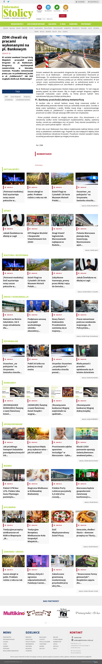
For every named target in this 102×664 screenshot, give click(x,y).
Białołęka (12, 28)
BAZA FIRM (65, 8)
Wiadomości (17, 24)
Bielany (18, 28)
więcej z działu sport (91, 250)
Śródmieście (75, 28)
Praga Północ (48, 28)
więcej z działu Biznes (91, 502)
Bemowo (5, 28)
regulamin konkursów (10, 651)
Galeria (52, 24)
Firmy (44, 19)
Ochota (31, 28)
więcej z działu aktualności (90, 206)
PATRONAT (86, 24)
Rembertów (67, 28)
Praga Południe (58, 28)
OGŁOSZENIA (57, 8)
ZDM (6, 97)
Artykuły (38, 19)
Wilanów (48, 32)
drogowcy (27, 97)
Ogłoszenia (50, 19)
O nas (63, 24)
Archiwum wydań (36, 24)
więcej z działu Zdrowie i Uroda (88, 591)
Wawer (37, 32)
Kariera (73, 24)
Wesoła (42, 32)
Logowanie (80, 2)
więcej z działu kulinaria (91, 547)
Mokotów (25, 28)
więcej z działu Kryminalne (90, 378)
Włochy (54, 32)
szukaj (62, 16)
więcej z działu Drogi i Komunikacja (87, 336)
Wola (59, 32)
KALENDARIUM (48, 8)
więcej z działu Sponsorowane (88, 461)
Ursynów (96, 28)
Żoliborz (65, 32)
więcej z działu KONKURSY (90, 419)
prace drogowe (16, 97)
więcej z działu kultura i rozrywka (88, 292)
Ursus (90, 28)
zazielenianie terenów (23, 100)
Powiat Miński (39, 28)
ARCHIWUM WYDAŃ (39, 9)
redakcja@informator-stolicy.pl (83, 640)
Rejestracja (93, 2)
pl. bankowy (9, 100)
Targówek (84, 28)
